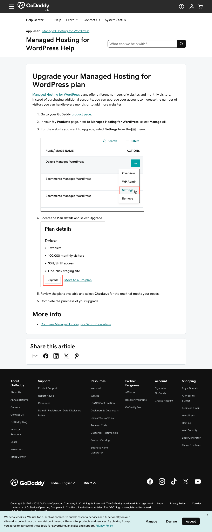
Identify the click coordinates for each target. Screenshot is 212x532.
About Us (16, 392)
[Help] (181, 6)
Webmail (96, 388)
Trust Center (18, 456)
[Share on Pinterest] (76, 356)
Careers (15, 407)
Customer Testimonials (104, 432)
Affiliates (130, 392)
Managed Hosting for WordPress (65, 31)
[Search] (181, 44)
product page (81, 114)
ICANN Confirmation (103, 403)
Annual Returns (19, 399)
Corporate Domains (102, 418)
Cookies (196, 503)
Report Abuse (46, 395)
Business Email (190, 408)
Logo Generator (191, 437)
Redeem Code (99, 425)
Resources (44, 403)
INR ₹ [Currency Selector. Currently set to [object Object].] (90, 482)
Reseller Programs (136, 399)
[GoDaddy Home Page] (28, 482)
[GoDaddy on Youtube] (197, 484)
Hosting (186, 423)
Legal (14, 441)
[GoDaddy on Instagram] (162, 484)
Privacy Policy (177, 503)
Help (57, 19)
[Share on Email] (35, 356)
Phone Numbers (191, 445)
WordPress (188, 415)
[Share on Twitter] (66, 356)
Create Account (164, 400)
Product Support (47, 388)
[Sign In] (192, 6)
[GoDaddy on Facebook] (150, 484)
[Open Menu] (10, 6)
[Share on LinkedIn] (56, 356)
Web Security (189, 430)
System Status (115, 19)
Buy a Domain (190, 388)
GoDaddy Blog (19, 422)
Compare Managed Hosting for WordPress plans (76, 324)
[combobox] (142, 44)
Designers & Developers (105, 410)
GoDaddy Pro (133, 407)
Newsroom (17, 449)
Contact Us (92, 19)
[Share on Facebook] (46, 356)
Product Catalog (100, 440)
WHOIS (95, 395)
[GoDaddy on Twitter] (186, 484)
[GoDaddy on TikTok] (174, 484)
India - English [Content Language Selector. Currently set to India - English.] (64, 482)
